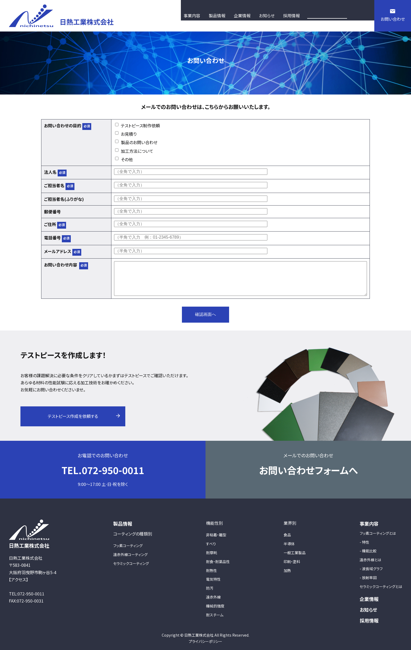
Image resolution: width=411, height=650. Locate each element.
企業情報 (369, 598)
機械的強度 (215, 606)
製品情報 (122, 523)
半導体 (289, 543)
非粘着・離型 (216, 534)
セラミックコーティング (131, 563)
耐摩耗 (211, 552)
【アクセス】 (18, 579)
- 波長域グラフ (371, 568)
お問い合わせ (393, 19)
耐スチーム (214, 614)
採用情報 (369, 620)
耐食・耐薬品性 (218, 561)
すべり (211, 543)
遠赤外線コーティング (130, 554)
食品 (287, 534)
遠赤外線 (213, 597)
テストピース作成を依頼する (73, 416)
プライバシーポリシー (205, 641)
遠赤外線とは (370, 559)
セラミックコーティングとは (381, 586)
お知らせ (368, 609)
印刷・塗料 (292, 561)
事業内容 (369, 523)
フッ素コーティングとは (378, 533)
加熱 (287, 570)
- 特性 (364, 542)
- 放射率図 (368, 577)
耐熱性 (211, 570)
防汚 (209, 588)
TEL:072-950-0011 (26, 593)
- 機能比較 (368, 550)
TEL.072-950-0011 (103, 470)
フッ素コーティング (128, 545)
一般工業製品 (295, 552)
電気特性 (213, 579)
